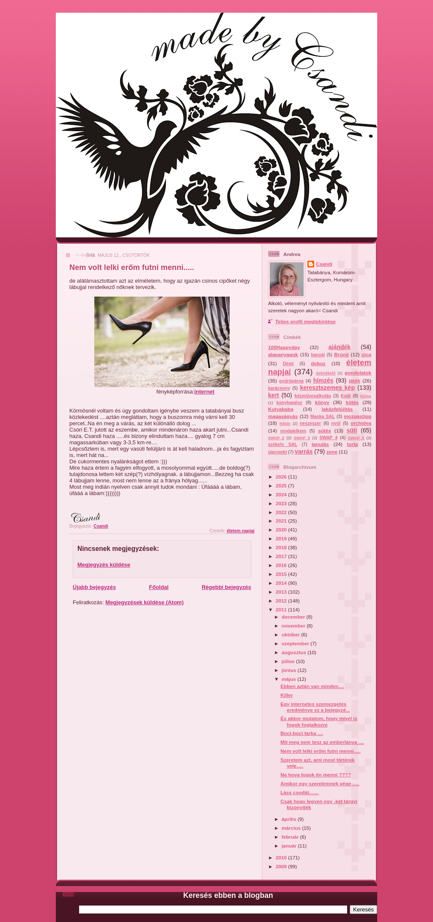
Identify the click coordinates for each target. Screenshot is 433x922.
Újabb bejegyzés (94, 587)
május (289, 679)
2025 (282, 485)
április (290, 819)
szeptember (296, 643)
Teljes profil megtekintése (305, 321)
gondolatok (358, 372)
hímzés (323, 380)
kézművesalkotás (313, 395)
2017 (282, 556)
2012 (282, 600)
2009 (282, 866)
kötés (352, 402)
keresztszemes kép (327, 387)
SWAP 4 (329, 437)
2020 (282, 529)
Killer (286, 695)
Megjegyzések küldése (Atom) (144, 602)
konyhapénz (289, 402)
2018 (282, 547)
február (291, 836)
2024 (282, 494)
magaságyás (283, 416)
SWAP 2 (276, 438)
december (294, 616)
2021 (282, 520)
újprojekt (277, 451)
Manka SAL (322, 416)
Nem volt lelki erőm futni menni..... (320, 751)
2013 (282, 591)
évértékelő (325, 373)
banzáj (318, 354)
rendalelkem (293, 430)
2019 (282, 538)
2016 (282, 565)
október (291, 634)
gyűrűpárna (291, 380)
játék (354, 380)
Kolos (365, 396)
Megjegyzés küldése (103, 564)
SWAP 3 (302, 438)
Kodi (346, 395)
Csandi (324, 264)
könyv (322, 402)
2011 (282, 609)
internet (204, 391)
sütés (324, 430)
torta (352, 444)
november (294, 625)
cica (366, 354)
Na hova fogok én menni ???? (315, 774)
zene (331, 451)
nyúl (335, 423)
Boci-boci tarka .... (301, 733)
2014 (282, 583)
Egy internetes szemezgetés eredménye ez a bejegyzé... (315, 707)
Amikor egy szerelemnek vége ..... (319, 783)
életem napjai (241, 530)
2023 (282, 503)
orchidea (361, 423)
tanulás (320, 444)
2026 (282, 476)
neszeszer (310, 423)
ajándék (340, 347)
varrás (303, 451)
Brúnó (341, 354)
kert (273, 395)
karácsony (279, 388)
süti (351, 430)
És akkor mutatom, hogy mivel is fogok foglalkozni (318, 721)
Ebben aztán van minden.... (312, 686)
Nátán (285, 423)
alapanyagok (283, 354)
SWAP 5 (356, 438)
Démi (288, 363)
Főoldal (158, 587)
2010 (282, 857)
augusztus (294, 652)
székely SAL (282, 444)
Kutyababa (280, 409)
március (292, 828)
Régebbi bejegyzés (226, 587)
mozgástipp (357, 416)
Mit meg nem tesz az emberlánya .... (322, 742)
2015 (282, 574)
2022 (282, 512)
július (289, 661)
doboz (318, 363)
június (290, 670)
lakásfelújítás (337, 409)
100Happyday (284, 347)
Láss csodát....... (299, 792)
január (290, 845)
